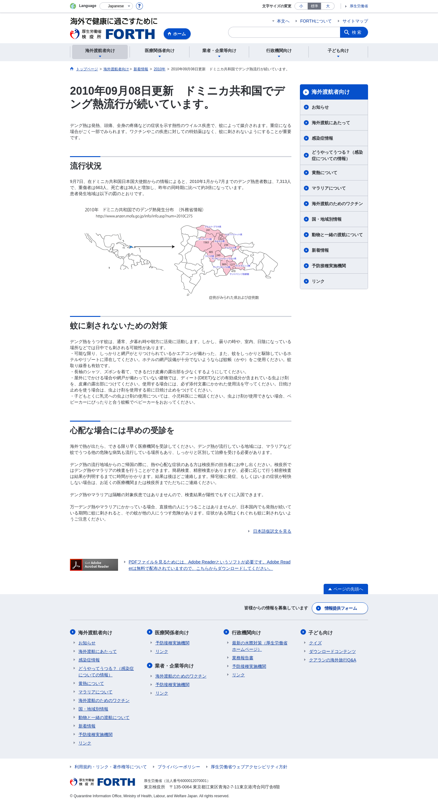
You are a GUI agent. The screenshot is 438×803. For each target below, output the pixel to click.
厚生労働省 (359, 6)
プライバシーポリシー (179, 765)
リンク (318, 281)
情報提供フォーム (341, 607)
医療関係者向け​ (172, 631)
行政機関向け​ (246, 631)
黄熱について (324, 172)
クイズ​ (315, 642)
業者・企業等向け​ (174, 664)
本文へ (283, 21)
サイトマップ (355, 21)
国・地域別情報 (327, 219)
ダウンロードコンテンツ (332, 650)
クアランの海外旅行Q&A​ (332, 659)
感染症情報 (322, 138)
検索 (357, 32)
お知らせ (320, 107)
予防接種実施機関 (329, 265)
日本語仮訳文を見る (272, 531)
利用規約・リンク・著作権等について (111, 765)
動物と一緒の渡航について (337, 234)
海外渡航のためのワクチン (337, 203)
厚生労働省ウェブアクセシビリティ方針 (249, 765)
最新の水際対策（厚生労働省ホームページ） (259, 645)
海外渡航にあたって (331, 122)
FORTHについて (316, 21)
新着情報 (320, 250)
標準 (314, 6)
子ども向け (321, 631)
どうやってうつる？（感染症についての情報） (337, 155)
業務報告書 (242, 656)
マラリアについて (329, 188)
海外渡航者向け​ (330, 92)
